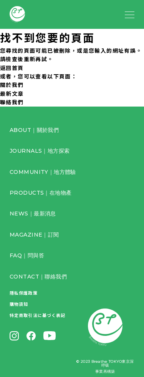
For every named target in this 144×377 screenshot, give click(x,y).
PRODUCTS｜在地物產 (40, 192)
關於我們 (12, 84)
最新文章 (12, 93)
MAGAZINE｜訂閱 (34, 234)
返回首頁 (12, 68)
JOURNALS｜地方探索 (40, 150)
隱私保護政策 (24, 293)
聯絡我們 (12, 102)
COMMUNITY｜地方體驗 (43, 171)
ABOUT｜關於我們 (34, 130)
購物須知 (19, 304)
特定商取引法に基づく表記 (37, 315)
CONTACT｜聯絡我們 (38, 276)
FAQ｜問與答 (27, 255)
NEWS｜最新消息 (33, 213)
